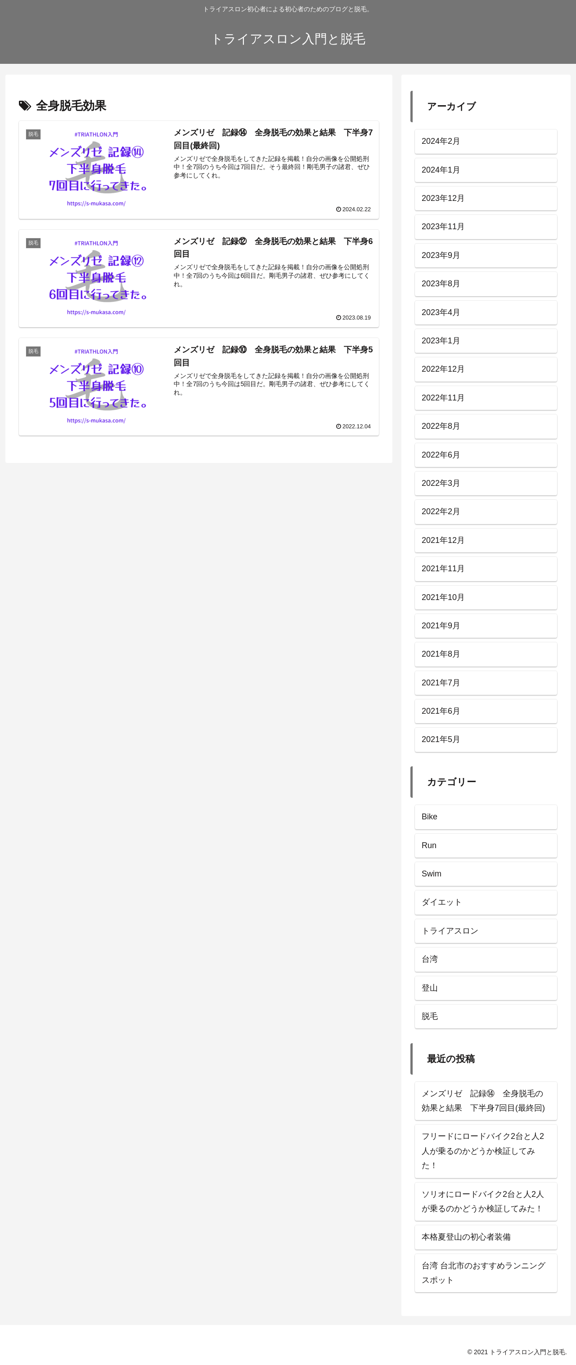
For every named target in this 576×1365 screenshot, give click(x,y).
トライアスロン (450, 930)
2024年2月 (441, 141)
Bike (429, 816)
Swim (431, 873)
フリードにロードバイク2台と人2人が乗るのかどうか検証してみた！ (483, 1151)
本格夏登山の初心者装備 (466, 1236)
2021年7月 (441, 682)
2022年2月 (441, 511)
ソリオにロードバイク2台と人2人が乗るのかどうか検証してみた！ (483, 1201)
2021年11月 (443, 568)
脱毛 (430, 1016)
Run (429, 845)
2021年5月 (441, 739)
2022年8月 (441, 426)
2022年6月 (441, 454)
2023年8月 (441, 283)
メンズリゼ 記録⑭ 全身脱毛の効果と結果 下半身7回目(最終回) (483, 1100)
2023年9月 (441, 255)
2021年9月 (441, 625)
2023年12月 (443, 198)
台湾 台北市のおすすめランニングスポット (483, 1273)
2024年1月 (441, 169)
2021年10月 (443, 597)
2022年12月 (443, 369)
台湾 (430, 959)
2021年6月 (441, 711)
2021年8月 (441, 653)
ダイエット (442, 902)
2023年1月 (441, 340)
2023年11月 (443, 226)
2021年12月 (443, 540)
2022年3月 (441, 483)
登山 (430, 987)
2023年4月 (441, 312)
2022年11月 (443, 397)
